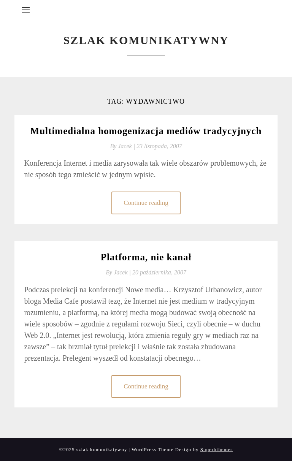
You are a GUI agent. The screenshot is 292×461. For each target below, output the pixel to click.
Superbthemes (216, 449)
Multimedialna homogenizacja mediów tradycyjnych (146, 131)
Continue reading (146, 202)
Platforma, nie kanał (146, 257)
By (123, 146)
